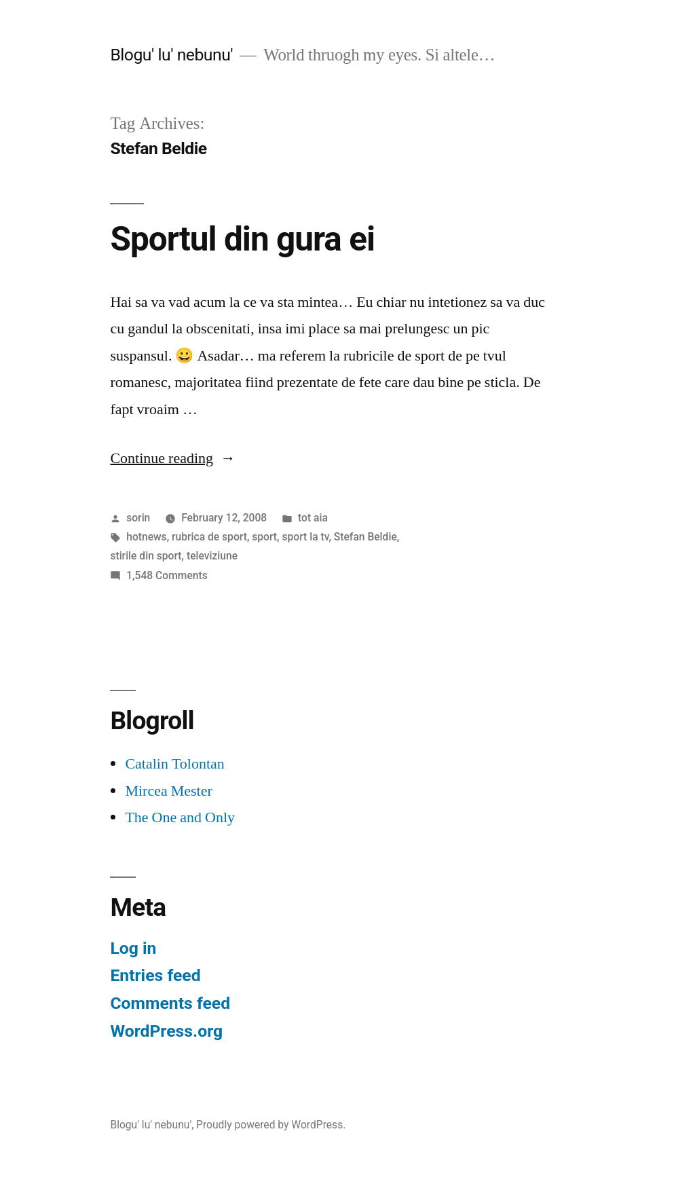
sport (264, 536)
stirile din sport (145, 555)
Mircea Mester (168, 790)
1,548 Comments (167, 575)
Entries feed (155, 975)
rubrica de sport (209, 536)
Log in (133, 948)
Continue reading (173, 458)
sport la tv (305, 536)
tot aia (313, 517)
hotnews (146, 536)
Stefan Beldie (365, 536)
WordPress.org (166, 1031)
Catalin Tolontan (174, 763)
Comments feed (170, 1003)
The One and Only (180, 817)
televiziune (212, 555)
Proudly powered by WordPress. (270, 1124)
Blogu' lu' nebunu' (171, 54)
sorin (138, 517)
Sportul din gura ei (242, 239)
